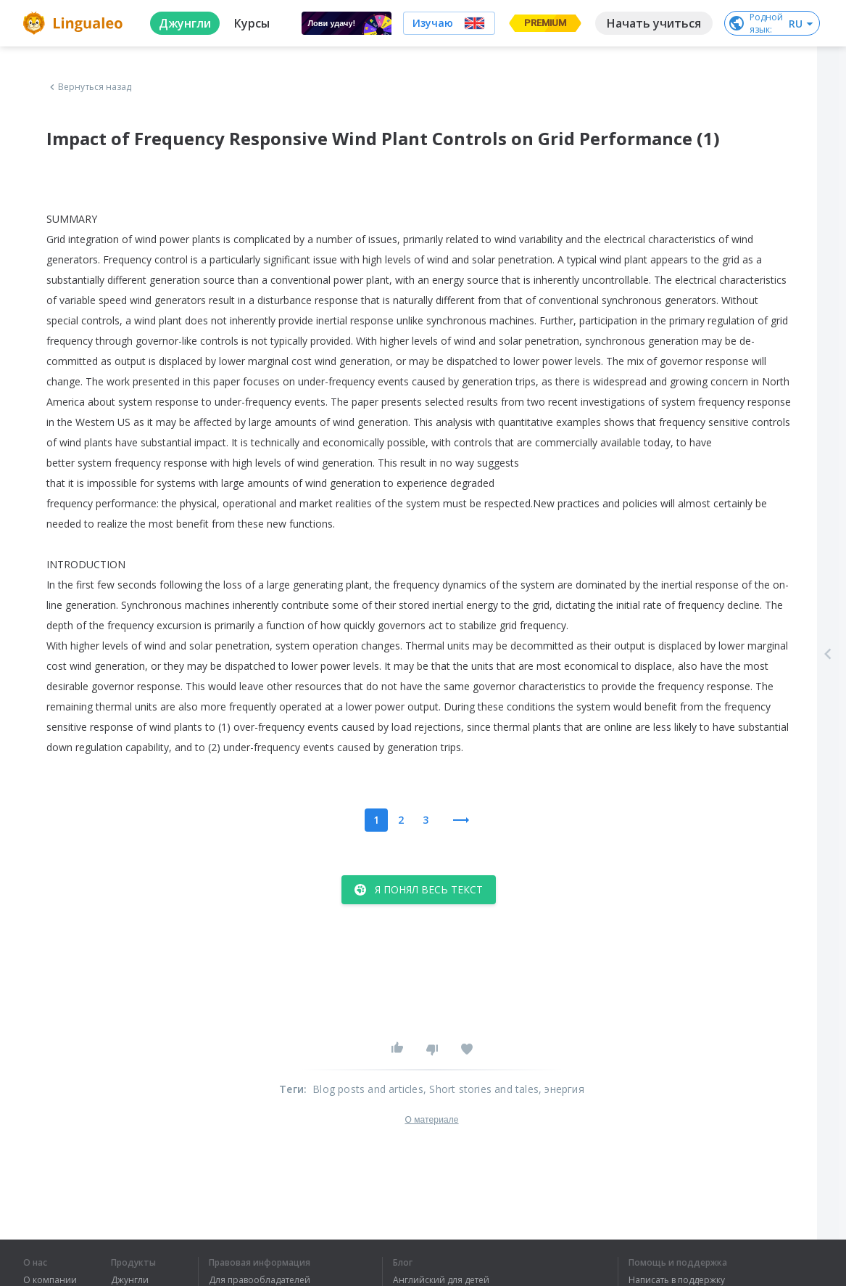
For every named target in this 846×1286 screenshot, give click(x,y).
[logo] (75, 23)
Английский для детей (441, 1280)
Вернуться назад (89, 87)
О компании (50, 1280)
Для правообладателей (259, 1280)
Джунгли (130, 1280)
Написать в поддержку (677, 1280)
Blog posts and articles (367, 1089)
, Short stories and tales (481, 1089)
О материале (431, 1120)
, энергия (561, 1089)
